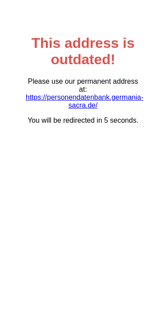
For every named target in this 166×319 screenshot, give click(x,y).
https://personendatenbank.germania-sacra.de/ (84, 101)
